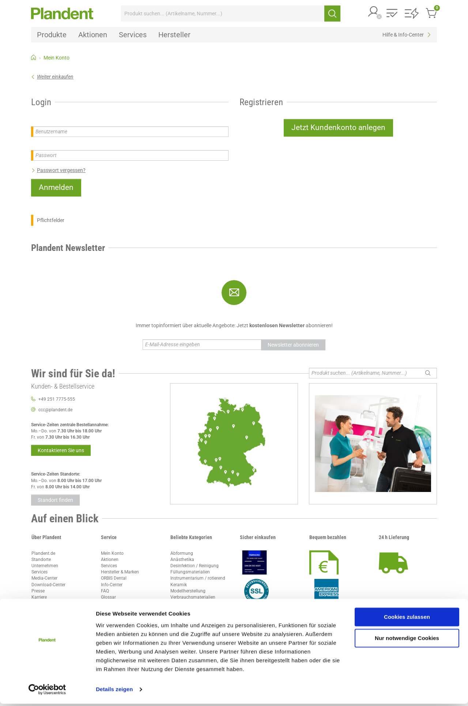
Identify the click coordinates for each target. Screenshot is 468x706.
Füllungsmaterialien (190, 572)
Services (39, 572)
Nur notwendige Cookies (407, 640)
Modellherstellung (187, 591)
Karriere (39, 597)
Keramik (178, 584)
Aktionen (109, 559)
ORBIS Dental (114, 578)
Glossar (108, 597)
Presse (38, 591)
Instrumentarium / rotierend (197, 578)
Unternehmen (44, 565)
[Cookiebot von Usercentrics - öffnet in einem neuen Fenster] (47, 691)
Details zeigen (114, 691)
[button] (373, 12)
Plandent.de (43, 553)
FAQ (105, 591)
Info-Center (111, 584)
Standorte (41, 559)
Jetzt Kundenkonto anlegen (338, 127)
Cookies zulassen (407, 619)
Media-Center (44, 578)
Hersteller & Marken (120, 572)
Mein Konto (112, 553)
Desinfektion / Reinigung (194, 565)
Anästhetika (182, 559)
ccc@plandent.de (55, 409)
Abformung (181, 553)
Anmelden (56, 187)
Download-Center (48, 584)
